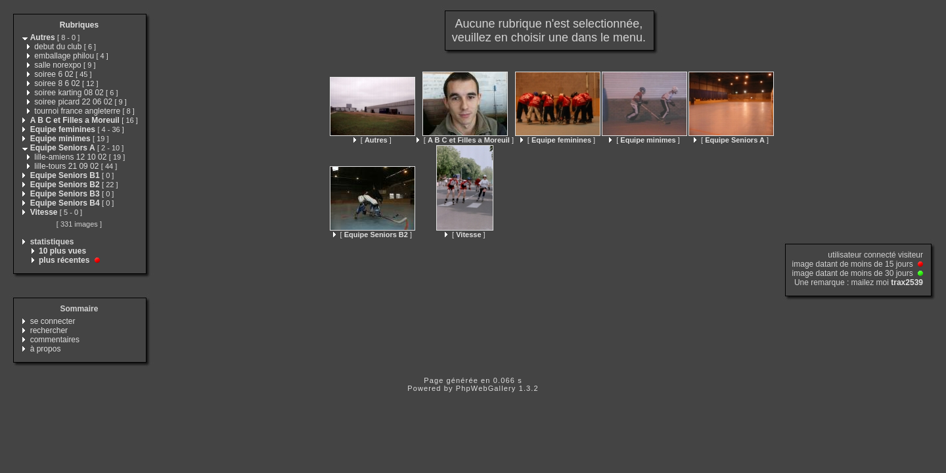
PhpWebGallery (486, 388)
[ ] (372, 140)
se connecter (53, 321)
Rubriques (79, 25)
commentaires (54, 339)
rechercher (49, 330)
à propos (45, 348)
